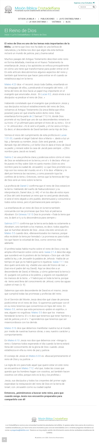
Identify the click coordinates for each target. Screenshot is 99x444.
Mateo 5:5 (10, 233)
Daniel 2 (24, 185)
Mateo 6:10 (14, 340)
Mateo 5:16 (10, 328)
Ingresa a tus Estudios (83, 3)
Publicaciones (47, 19)
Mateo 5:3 (10, 309)
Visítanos (56, 22)
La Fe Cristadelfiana (70, 19)
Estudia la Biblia (27, 19)
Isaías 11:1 (58, 261)
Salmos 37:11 (12, 223)
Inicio (7, 34)
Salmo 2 (9, 157)
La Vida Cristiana (38, 22)
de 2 (31, 116)
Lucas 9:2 (46, 94)
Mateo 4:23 (10, 84)
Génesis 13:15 (26, 214)
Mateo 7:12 (28, 368)
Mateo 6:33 (35, 356)
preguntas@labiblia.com (20, 430)
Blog (68, 22)
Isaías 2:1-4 (50, 252)
